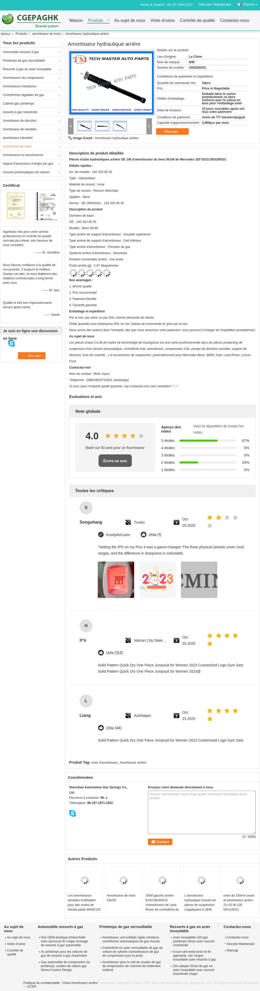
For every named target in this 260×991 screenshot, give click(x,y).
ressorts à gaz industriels (20, 112)
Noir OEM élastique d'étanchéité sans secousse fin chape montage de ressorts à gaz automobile (64, 941)
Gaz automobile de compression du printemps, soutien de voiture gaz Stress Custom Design (65, 966)
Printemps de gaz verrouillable (24, 60)
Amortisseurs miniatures (19, 86)
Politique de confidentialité (41, 983)
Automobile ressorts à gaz (21, 52)
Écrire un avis (115, 461)
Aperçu (5, 34)
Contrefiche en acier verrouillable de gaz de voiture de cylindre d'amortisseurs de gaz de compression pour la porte (132, 951)
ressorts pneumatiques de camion (26, 172)
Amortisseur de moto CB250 (121, 898)
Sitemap (232, 950)
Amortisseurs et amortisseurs (23, 155)
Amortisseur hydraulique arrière (116, 138)
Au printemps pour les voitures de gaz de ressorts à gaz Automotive (64, 953)
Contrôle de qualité (197, 21)
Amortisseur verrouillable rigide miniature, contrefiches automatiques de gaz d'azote (131, 939)
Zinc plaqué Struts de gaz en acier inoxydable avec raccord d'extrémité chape (193, 970)
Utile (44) (113, 728)
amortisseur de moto (46, 34)
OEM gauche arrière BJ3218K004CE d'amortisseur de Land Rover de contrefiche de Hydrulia (162, 905)
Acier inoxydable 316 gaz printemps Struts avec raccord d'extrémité (193, 941)
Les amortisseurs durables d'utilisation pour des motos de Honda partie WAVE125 (84, 902)
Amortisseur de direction (19, 121)
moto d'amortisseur (104, 762)
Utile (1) (155, 535)
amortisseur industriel (17, 138)
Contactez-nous (234, 21)
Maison (76, 21)
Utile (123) (114, 653)
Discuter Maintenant (215, 4)
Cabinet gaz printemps (18, 103)
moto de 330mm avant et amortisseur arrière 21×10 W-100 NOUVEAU (238, 902)
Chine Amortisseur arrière (80, 983)
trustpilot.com (118, 535)
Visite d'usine (163, 21)
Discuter (175, 131)
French (251, 4)
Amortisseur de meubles (19, 129)
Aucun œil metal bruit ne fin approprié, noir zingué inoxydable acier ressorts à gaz (194, 955)
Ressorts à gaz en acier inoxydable (27, 69)
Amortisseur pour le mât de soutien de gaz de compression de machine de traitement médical (131, 966)
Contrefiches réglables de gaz (23, 95)
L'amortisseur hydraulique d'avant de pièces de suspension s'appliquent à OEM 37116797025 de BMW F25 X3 (201, 907)
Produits (95, 21)
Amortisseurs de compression (23, 78)
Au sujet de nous (129, 21)
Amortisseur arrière (133, 762)
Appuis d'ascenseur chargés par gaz (28, 163)
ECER (32, 986)
